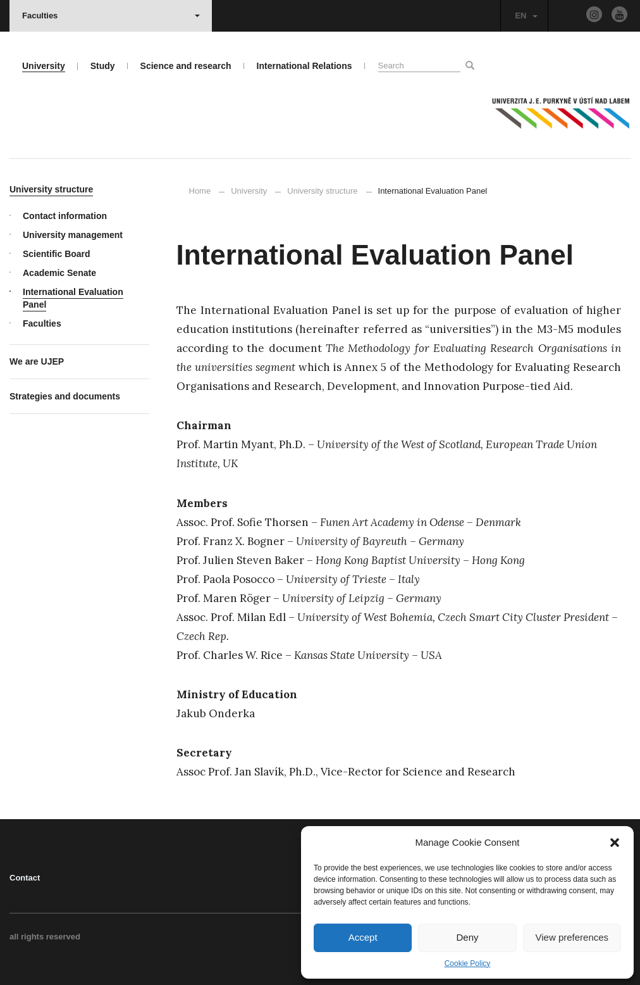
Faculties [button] (111, 15)
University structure (322, 191)
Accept (363, 937)
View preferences (572, 937)
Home (200, 191)
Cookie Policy (468, 963)
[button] (614, 842)
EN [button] (526, 15)
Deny (467, 937)
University (249, 191)
